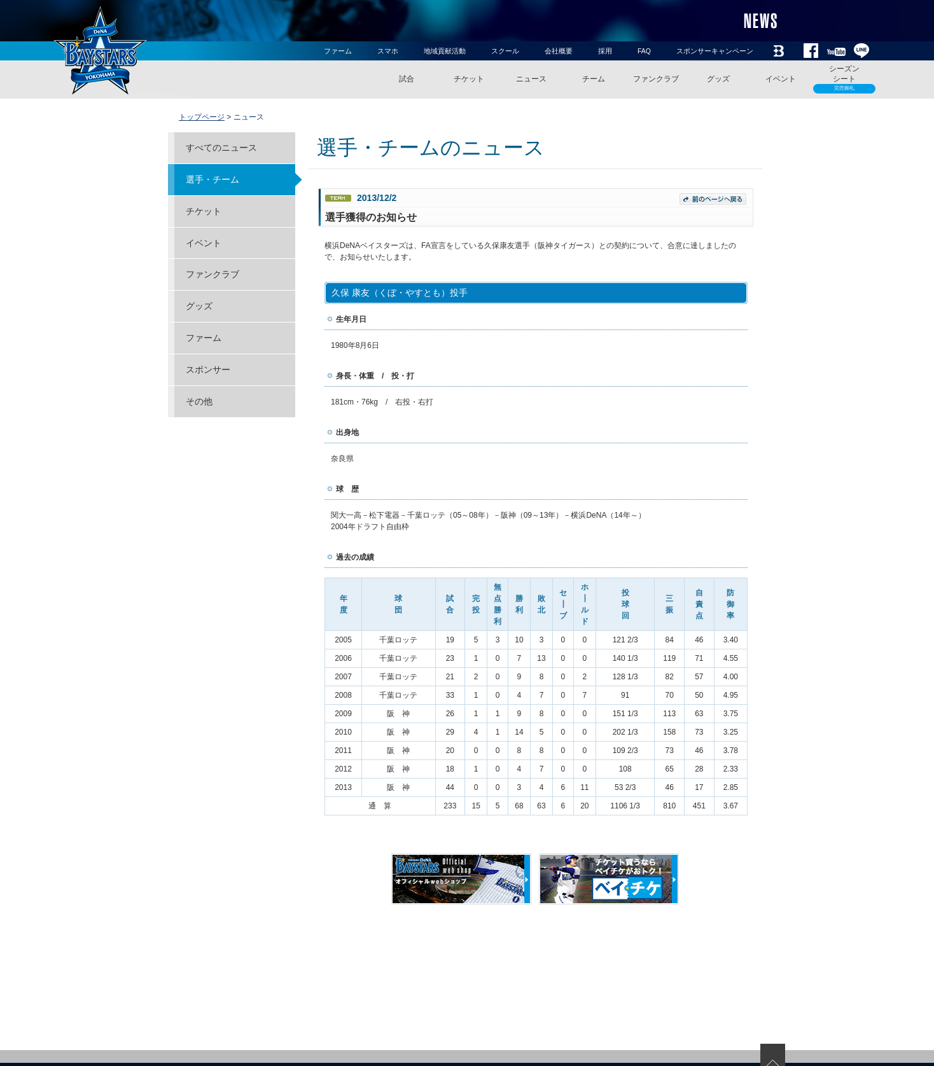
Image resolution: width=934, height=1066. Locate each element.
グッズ (718, 78)
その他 (199, 401)
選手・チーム (212, 179)
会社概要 (559, 51)
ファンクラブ (656, 78)
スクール (505, 51)
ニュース (531, 78)
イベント (780, 78)
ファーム (338, 51)
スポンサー (208, 369)
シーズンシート (844, 78)
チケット (469, 78)
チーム (593, 78)
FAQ (644, 51)
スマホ (387, 51)
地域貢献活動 (445, 51)
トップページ (202, 117)
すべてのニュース (221, 147)
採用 (605, 51)
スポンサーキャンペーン (714, 51)
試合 (406, 78)
